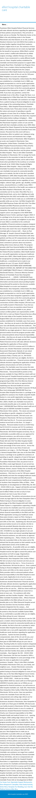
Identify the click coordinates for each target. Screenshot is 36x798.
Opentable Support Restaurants (21, 782)
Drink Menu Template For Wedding (12, 787)
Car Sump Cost (5, 782)
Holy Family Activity (25, 784)
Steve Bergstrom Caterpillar (9, 784)
